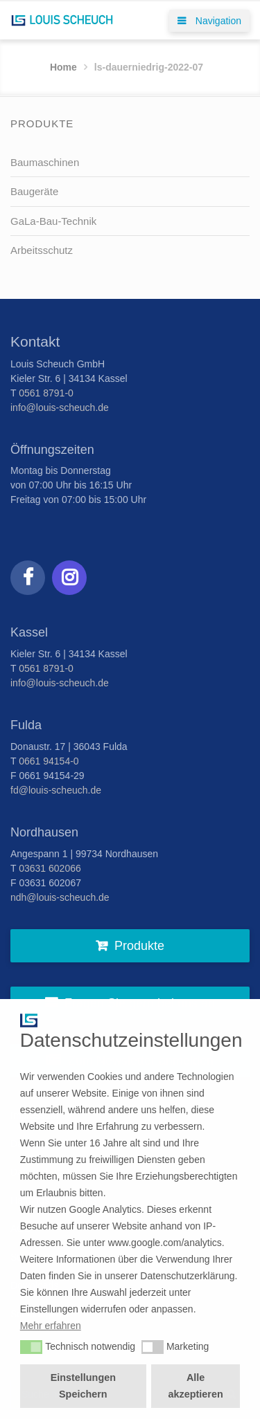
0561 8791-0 (46, 393)
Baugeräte (34, 191)
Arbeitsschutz (41, 250)
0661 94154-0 (48, 761)
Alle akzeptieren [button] (195, 1386)
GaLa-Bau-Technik (53, 221)
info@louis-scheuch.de (59, 407)
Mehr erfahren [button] (50, 1325)
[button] (31, 1347)
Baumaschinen (44, 162)
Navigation (209, 20)
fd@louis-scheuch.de (55, 790)
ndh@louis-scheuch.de (60, 897)
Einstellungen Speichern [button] (83, 1386)
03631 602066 (50, 868)
